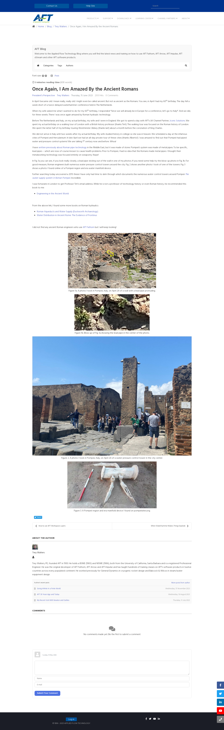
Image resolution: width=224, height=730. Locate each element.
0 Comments (112, 95)
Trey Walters (61, 26)
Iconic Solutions (177, 121)
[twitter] (150, 719)
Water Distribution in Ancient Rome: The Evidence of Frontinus (67, 215)
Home (41, 26)
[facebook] (146, 719)
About (185, 18)
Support (107, 18)
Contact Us (51, 6)
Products (92, 18)
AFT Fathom (88, 227)
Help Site (90, 6)
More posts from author (180, 582)
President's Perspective (43, 95)
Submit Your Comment (47, 693)
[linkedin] (159, 719)
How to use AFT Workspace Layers (50, 525)
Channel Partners (167, 18)
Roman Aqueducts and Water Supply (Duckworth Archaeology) (67, 212)
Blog (49, 26)
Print (57, 76)
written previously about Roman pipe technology (63, 147)
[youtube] (154, 719)
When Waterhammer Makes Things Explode (170, 525)
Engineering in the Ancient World (53, 194)
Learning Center (144, 18)
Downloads (123, 18)
